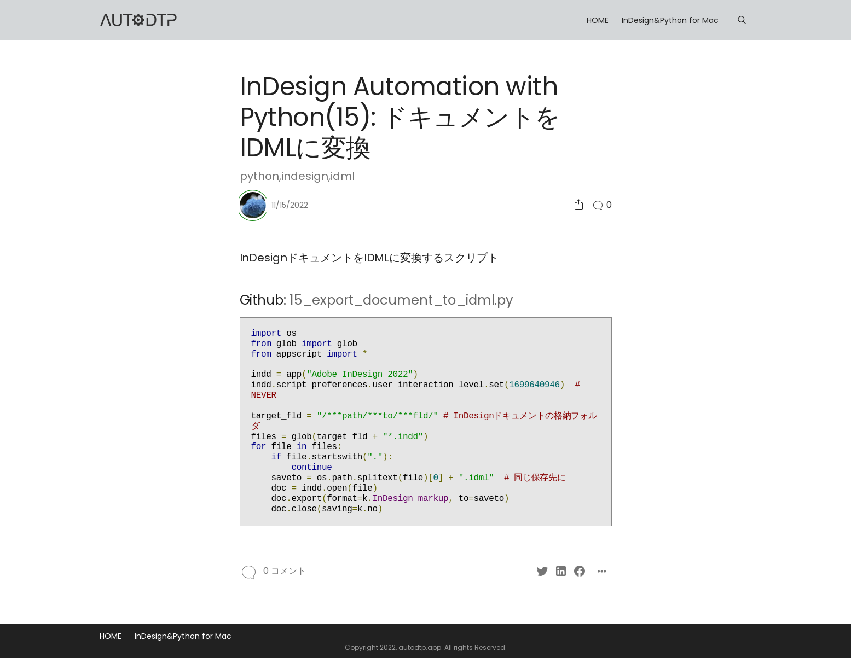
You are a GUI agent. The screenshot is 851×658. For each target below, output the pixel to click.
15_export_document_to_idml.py (401, 300)
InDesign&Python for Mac (670, 20)
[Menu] (742, 20)
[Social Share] (579, 205)
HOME (598, 20)
